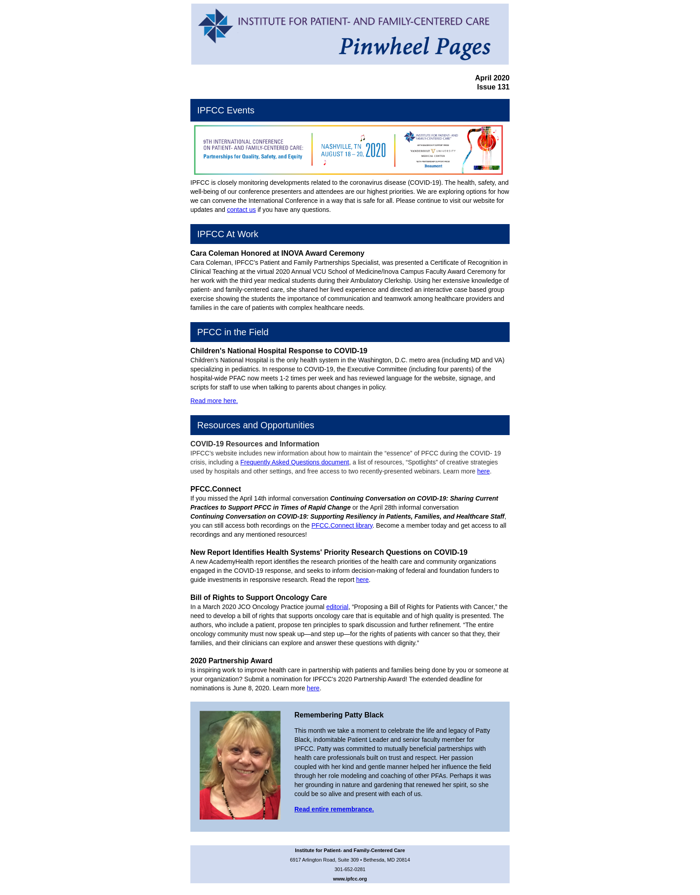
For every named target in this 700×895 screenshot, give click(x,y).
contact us (241, 209)
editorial (337, 606)
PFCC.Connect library (342, 525)
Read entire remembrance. (334, 809)
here (483, 471)
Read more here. (214, 400)
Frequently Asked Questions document (295, 462)
